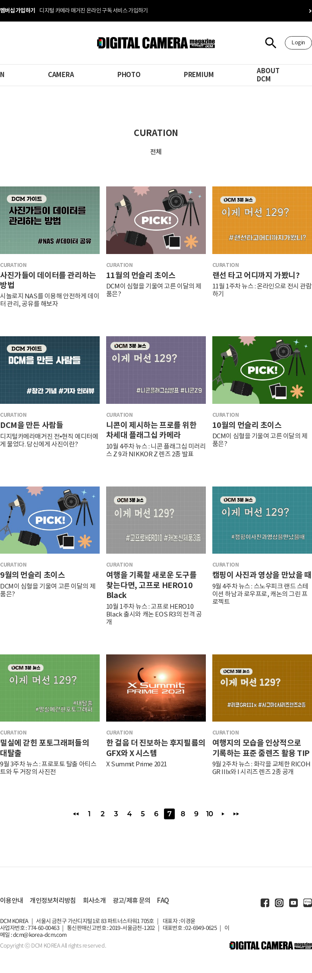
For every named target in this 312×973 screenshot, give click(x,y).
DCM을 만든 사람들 (31, 425)
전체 (156, 152)
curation (13, 265)
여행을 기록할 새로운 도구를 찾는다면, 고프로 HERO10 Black (151, 585)
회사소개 (94, 901)
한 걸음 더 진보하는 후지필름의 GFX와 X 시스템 (155, 748)
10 (209, 814)
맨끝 (236, 814)
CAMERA (61, 75)
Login (298, 43)
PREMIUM (199, 75)
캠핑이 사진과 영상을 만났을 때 (262, 575)
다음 (222, 814)
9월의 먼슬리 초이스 (32, 575)
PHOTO (129, 75)
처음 (75, 814)
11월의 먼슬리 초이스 (141, 275)
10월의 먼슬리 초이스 (247, 425)
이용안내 (11, 901)
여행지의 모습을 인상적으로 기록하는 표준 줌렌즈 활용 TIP (260, 748)
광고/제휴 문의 (131, 901)
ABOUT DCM (268, 75)
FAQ (163, 901)
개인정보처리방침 (53, 901)
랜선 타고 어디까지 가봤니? (256, 275)
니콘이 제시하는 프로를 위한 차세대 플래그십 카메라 (151, 430)
